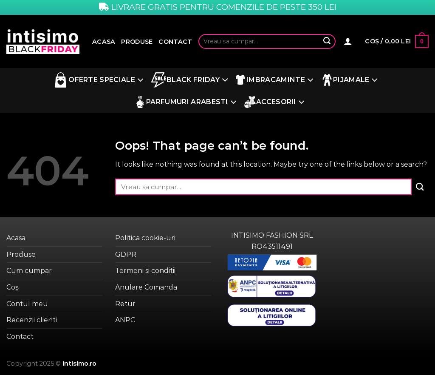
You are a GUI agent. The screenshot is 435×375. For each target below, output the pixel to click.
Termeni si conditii (145, 271)
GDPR (125, 254)
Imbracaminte (275, 80)
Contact (175, 41)
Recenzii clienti (31, 320)
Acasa (103, 41)
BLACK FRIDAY (189, 80)
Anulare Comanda (146, 287)
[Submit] (327, 41)
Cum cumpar (29, 271)
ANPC (125, 320)
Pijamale (349, 80)
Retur (125, 304)
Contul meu (27, 304)
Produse (137, 41)
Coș (12, 287)
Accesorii (274, 102)
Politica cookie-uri (145, 238)
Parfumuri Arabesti (185, 102)
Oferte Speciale (98, 80)
